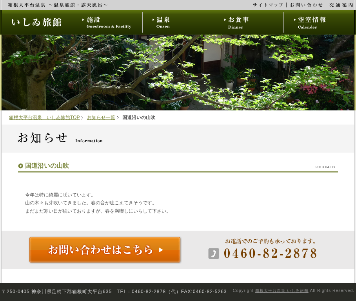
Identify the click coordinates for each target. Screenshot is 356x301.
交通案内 (340, 5)
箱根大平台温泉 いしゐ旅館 (282, 290)
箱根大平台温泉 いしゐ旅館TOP (44, 117)
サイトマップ (268, 5)
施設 (107, 22)
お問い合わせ (306, 5)
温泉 (178, 22)
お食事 (248, 22)
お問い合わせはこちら (105, 250)
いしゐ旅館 (36, 22)
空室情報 (319, 22)
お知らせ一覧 (101, 117)
